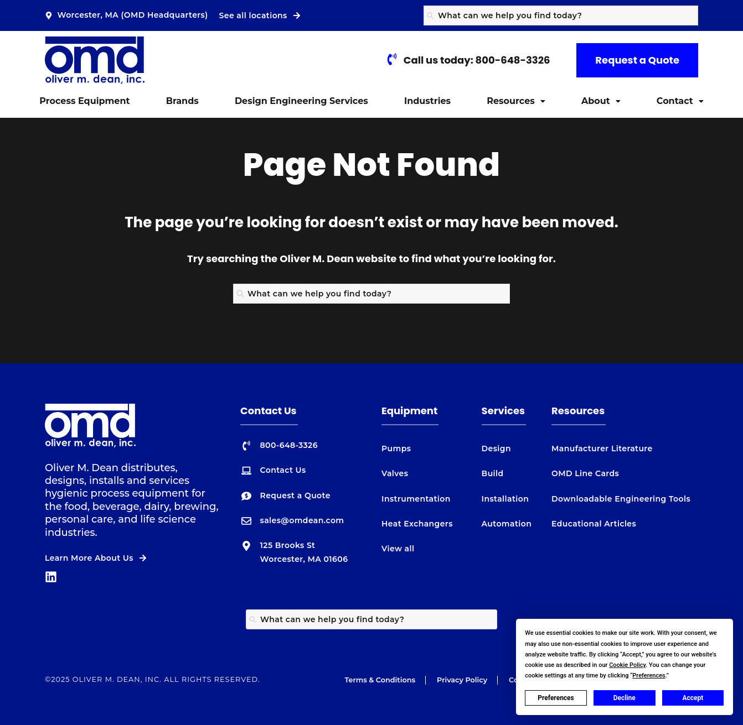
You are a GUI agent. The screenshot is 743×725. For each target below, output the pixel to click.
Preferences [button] (648, 675)
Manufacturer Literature (602, 448)
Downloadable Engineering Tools (620, 499)
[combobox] (561, 15)
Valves (394, 473)
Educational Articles (593, 524)
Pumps (396, 448)
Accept (692, 698)
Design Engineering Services (301, 101)
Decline (624, 698)
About (601, 101)
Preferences (556, 698)
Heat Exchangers (417, 524)
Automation (507, 524)
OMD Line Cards (585, 473)
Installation (505, 499)
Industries (427, 101)
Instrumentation (416, 499)
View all (397, 549)
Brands (182, 101)
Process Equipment (84, 101)
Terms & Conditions (379, 680)
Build (493, 473)
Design (496, 448)
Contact (680, 101)
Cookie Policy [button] (627, 665)
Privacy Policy (462, 680)
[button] (516, 101)
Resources (516, 101)
